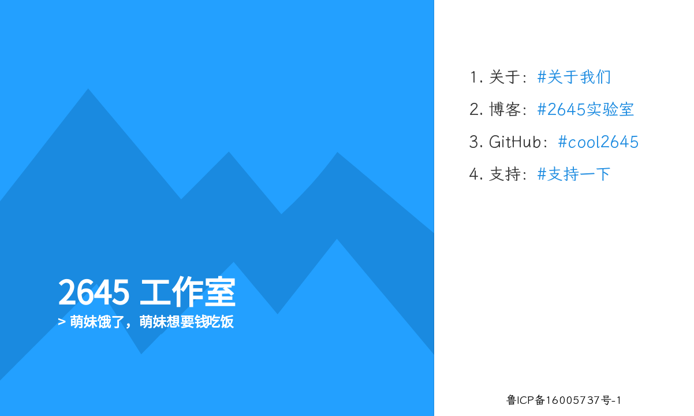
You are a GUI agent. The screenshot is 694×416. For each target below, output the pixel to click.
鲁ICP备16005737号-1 (564, 400)
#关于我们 (574, 77)
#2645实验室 (586, 109)
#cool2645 (598, 141)
